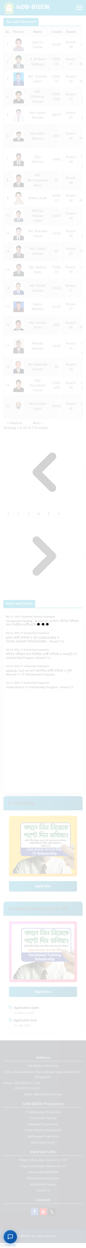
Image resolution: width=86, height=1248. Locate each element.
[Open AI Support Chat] (10, 1236)
